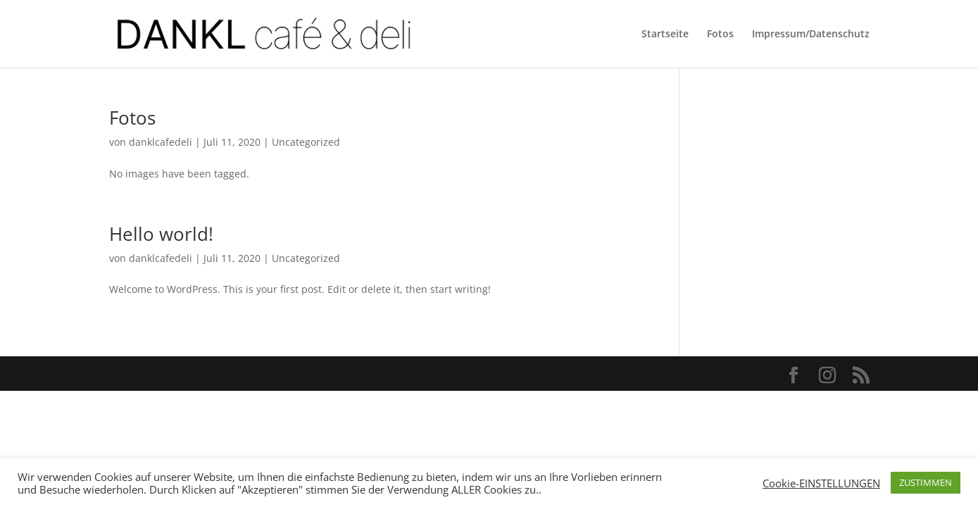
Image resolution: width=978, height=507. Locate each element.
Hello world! (161, 233)
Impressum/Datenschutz (811, 34)
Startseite (665, 34)
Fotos (720, 34)
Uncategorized (306, 142)
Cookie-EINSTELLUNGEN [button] (821, 483)
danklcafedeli (160, 142)
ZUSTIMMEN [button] (925, 482)
